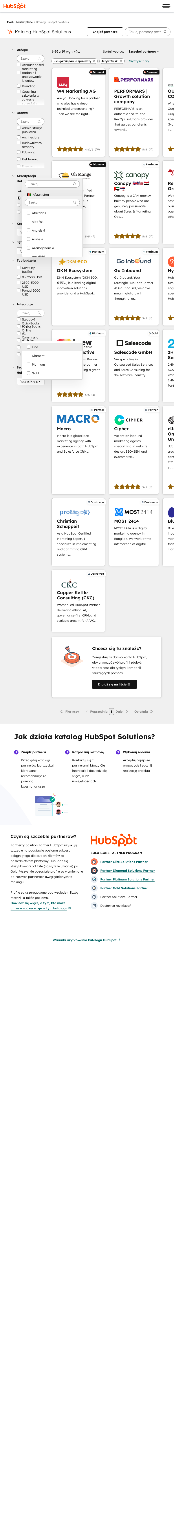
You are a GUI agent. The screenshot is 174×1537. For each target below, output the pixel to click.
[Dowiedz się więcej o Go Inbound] (134, 287)
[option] (52, 194)
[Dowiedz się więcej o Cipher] (134, 450)
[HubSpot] (15, 6)
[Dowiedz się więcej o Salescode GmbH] (134, 365)
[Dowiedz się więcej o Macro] (78, 450)
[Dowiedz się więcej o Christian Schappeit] (78, 532)
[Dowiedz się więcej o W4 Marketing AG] (78, 112)
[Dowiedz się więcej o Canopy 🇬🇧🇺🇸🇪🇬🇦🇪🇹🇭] (134, 202)
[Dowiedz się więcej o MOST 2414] (134, 532)
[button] (28, 49)
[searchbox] (148, 31)
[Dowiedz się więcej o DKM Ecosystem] (78, 287)
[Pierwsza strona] (70, 711)
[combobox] (52, 184)
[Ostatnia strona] (144, 711)
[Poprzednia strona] (96, 711)
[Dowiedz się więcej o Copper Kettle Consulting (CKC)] (78, 601)
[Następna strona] (122, 711)
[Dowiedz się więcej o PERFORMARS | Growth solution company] (134, 112)
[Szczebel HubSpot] (30, 381)
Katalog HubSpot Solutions (43, 31)
